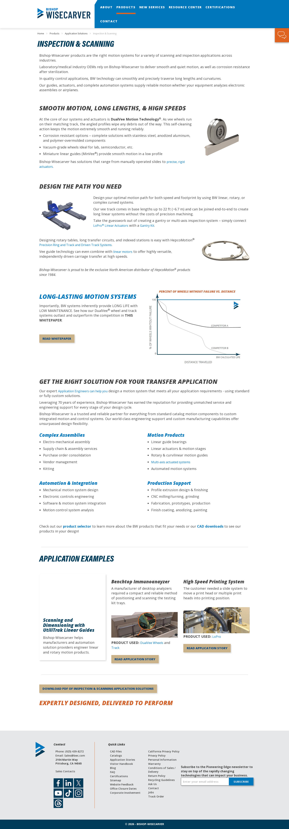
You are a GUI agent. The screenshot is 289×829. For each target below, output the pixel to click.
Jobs (151, 792)
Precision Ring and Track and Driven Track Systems (80, 244)
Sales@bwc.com (74, 755)
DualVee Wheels (153, 642)
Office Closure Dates (123, 788)
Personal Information (162, 759)
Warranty (154, 764)
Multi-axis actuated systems (174, 462)
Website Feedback (122, 784)
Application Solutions (76, 33)
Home (41, 33)
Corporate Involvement (125, 792)
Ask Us (152, 784)
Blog (113, 768)
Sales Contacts (65, 771)
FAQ (112, 772)
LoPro (217, 636)
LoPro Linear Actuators (113, 225)
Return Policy (156, 776)
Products (55, 33)
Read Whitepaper (64, 339)
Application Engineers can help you (86, 391)
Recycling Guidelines (161, 780)
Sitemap (115, 780)
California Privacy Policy (164, 751)
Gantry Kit (153, 225)
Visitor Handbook (121, 764)
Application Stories (122, 759)
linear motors (124, 251)
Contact (153, 788)
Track (116, 647)
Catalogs (116, 755)
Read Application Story (137, 662)
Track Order (156, 796)
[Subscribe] (241, 781)
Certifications (119, 776)
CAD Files (116, 751)
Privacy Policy (157, 755)
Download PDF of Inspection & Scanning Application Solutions (116, 695)
